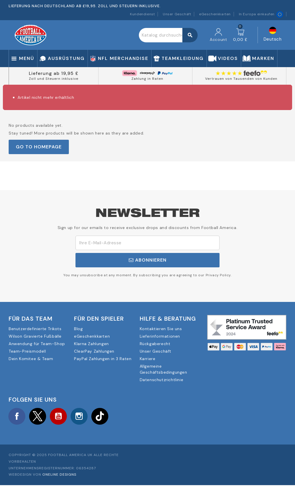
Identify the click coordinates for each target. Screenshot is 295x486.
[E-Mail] (147, 243)
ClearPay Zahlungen (94, 351)
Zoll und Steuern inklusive (53, 78)
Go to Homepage (39, 147)
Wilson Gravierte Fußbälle (35, 336)
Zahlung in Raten (147, 78)
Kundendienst (142, 14)
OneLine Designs (59, 475)
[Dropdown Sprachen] (273, 35)
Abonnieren (148, 260)
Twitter (39, 416)
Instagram (81, 416)
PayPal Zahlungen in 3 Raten (102, 358)
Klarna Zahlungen (91, 343)
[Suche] (168, 35)
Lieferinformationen (160, 336)
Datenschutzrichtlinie (162, 379)
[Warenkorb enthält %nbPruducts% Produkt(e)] (240, 35)
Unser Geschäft (177, 14)
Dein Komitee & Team (31, 358)
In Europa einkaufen (261, 14)
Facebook (17, 416)
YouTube (60, 416)
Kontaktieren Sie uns (161, 328)
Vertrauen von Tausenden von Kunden (241, 78)
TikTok (103, 416)
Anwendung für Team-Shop (37, 343)
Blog (78, 328)
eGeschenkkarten (215, 14)
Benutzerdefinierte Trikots (35, 328)
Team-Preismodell (27, 351)
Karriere (148, 358)
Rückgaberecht (155, 343)
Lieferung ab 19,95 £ (53, 73)
